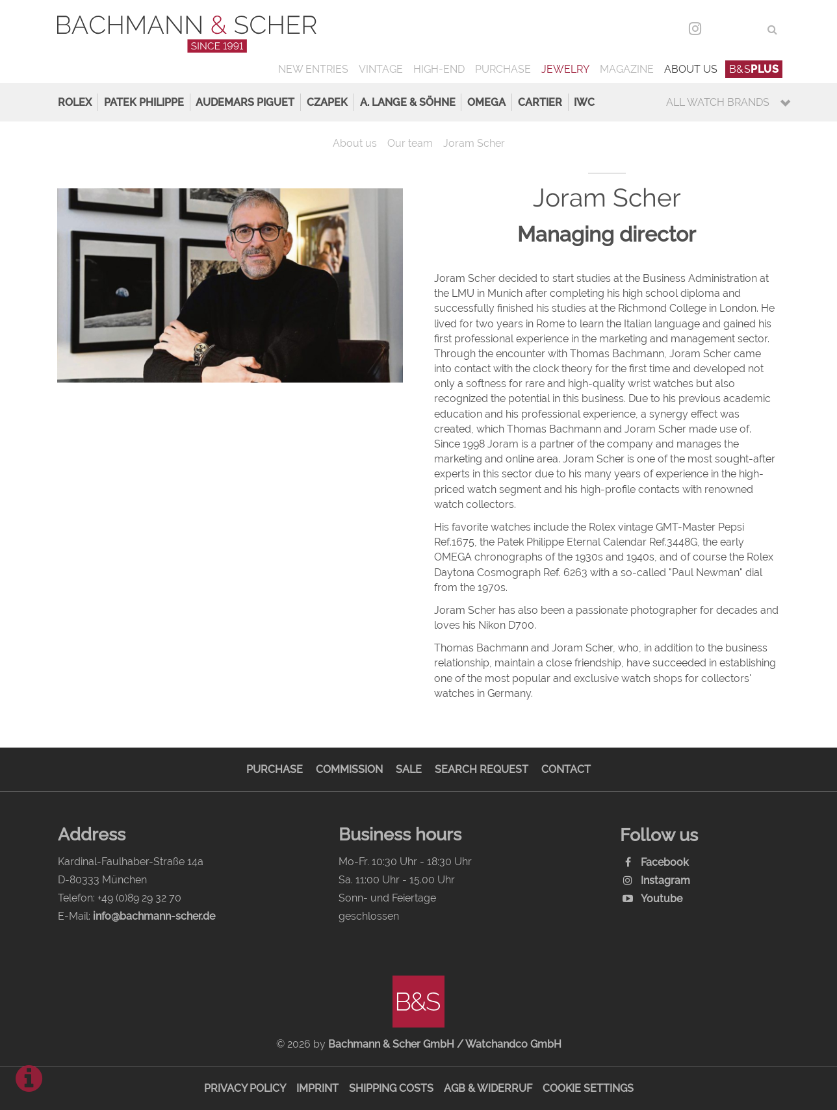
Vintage (381, 69)
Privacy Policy (245, 1088)
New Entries (313, 69)
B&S (754, 69)
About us (690, 69)
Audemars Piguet (245, 102)
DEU (722, 29)
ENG (749, 29)
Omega (486, 102)
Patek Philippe (144, 102)
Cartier (540, 102)
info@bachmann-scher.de (154, 916)
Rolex (75, 102)
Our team (410, 143)
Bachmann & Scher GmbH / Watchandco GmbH (444, 1044)
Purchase (503, 69)
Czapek (327, 102)
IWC (584, 102)
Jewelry (565, 69)
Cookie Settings (588, 1088)
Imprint (317, 1088)
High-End (439, 69)
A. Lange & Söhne (408, 102)
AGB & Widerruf (488, 1088)
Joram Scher (474, 143)
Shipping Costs (391, 1088)
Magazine (627, 69)
